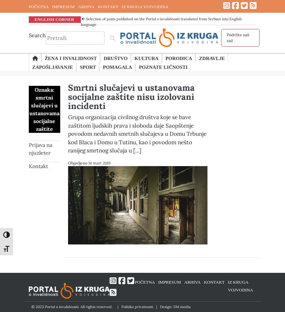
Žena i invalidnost (71, 58)
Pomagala (117, 67)
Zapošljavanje (52, 67)
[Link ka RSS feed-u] (253, 6)
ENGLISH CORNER (55, 19)
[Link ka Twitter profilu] (244, 6)
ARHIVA (86, 6)
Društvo (116, 58)
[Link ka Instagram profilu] (226, 6)
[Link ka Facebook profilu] (235, 6)
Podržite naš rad (238, 37)
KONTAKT (108, 6)
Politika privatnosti (137, 306)
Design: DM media (175, 306)
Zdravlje (212, 58)
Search (37, 35)
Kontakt (38, 166)
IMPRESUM (63, 6)
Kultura (146, 58)
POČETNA (39, 6)
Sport (88, 67)
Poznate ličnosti (163, 67)
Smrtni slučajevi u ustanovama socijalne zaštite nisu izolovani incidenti (131, 96)
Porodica (179, 58)
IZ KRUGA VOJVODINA (145, 6)
